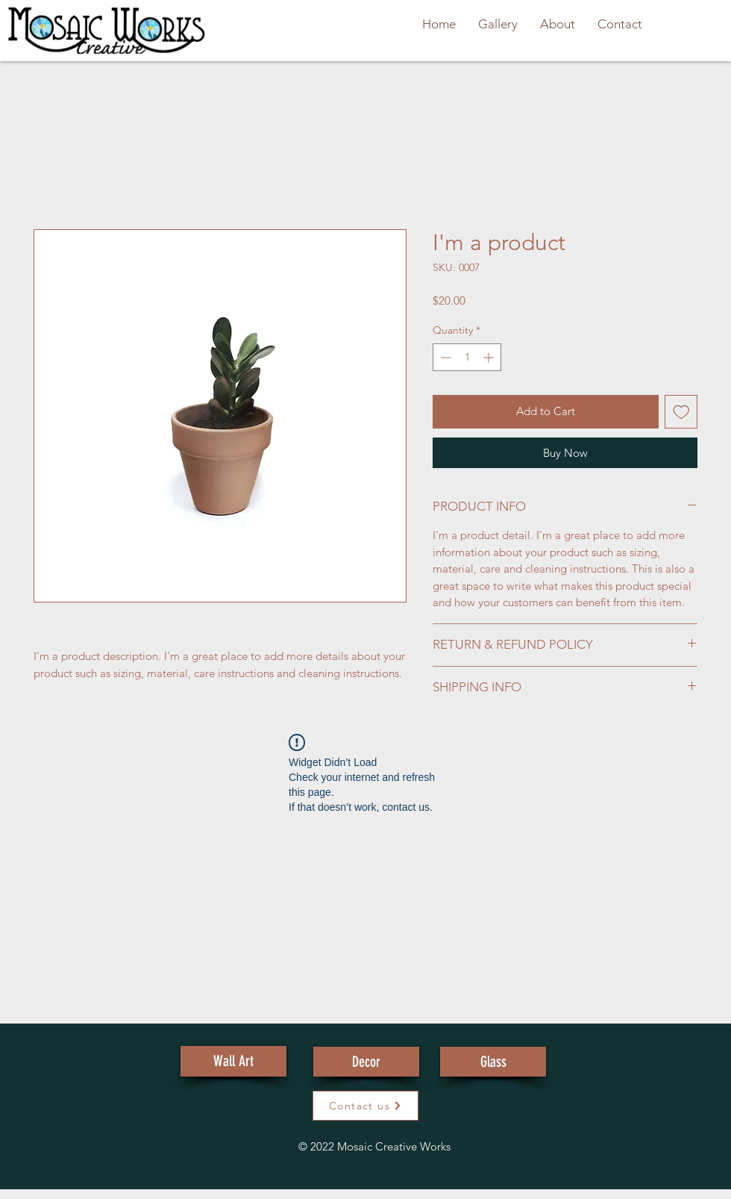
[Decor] (366, 1062)
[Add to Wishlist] (681, 412)
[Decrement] (444, 357)
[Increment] (489, 357)
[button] (365, 1106)
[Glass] (493, 1062)
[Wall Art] (233, 1061)
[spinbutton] (467, 357)
